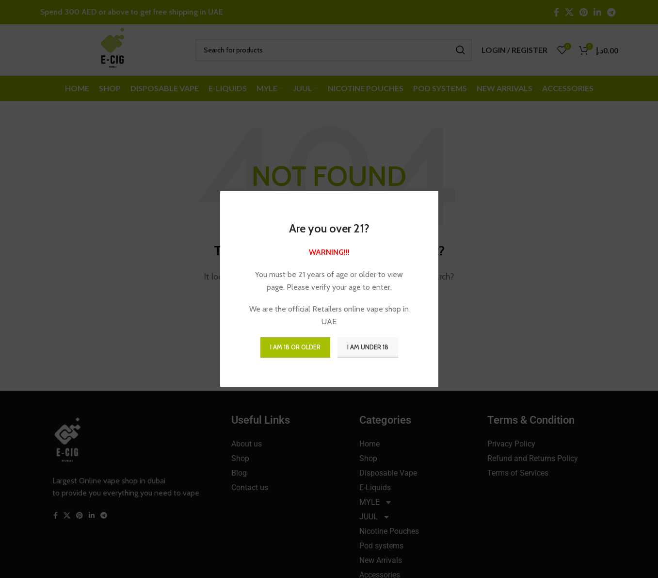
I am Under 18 (367, 347)
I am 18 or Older (295, 347)
